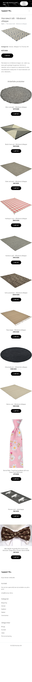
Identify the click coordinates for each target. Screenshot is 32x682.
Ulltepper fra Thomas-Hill (21, 46)
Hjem (2, 24)
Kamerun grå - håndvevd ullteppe (16, 256)
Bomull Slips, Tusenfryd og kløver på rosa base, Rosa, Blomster (16, 471)
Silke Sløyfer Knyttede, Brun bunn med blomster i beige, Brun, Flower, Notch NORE (16, 549)
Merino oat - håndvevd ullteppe (16, 404)
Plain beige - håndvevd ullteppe (16, 330)
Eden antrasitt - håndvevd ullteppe (16, 181)
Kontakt (3, 630)
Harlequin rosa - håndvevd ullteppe (16, 218)
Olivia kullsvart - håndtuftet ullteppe (16, 367)
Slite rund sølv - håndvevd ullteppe (16, 107)
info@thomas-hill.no (7, 593)
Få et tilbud (24, 3)
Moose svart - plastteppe (16, 509)
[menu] (29, 11)
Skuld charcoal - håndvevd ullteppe (16, 144)
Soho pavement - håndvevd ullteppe (16, 293)
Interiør (11, 46)
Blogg (3, 626)
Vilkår (3, 633)
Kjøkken (3, 609)
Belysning (4, 603)
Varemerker (4, 615)
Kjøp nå (7, 55)
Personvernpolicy (6, 636)
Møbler (3, 612)
